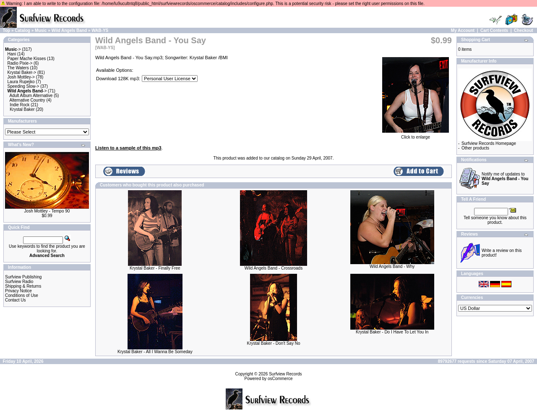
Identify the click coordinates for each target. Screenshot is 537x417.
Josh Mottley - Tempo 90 (47, 211)
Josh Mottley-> (21, 77)
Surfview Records (285, 374)
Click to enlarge (415, 135)
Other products (475, 148)
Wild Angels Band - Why (392, 266)
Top (6, 30)
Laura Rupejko (21, 81)
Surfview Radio (19, 281)
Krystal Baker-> (22, 72)
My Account (462, 30)
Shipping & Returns (23, 286)
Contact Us (15, 300)
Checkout (523, 30)
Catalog (22, 30)
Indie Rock (19, 104)
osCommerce (280, 378)
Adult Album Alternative (31, 95)
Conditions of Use (21, 295)
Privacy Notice (18, 290)
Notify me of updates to (505, 179)
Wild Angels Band (69, 30)
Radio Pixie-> (20, 63)
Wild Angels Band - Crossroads (273, 268)
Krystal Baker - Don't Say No (273, 343)
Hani (12, 54)
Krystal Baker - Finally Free (155, 268)
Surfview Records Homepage (488, 143)
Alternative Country (27, 100)
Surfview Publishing (23, 277)
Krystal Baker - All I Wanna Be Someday (155, 351)
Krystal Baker (22, 109)
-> (13, 49)
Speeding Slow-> (23, 86)
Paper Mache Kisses (27, 58)
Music (41, 30)
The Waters (18, 68)
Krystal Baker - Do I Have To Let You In (392, 332)
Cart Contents (494, 30)
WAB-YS (99, 30)
